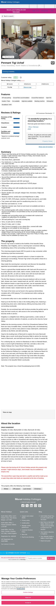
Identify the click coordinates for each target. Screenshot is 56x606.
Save (53, 63)
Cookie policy (26, 523)
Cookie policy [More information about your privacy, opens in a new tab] (21, 588)
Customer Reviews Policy (27, 530)
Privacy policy (26, 520)
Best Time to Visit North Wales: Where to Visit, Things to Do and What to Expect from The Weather (47, 525)
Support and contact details (27, 516)
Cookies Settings (28, 592)
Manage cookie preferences (26, 526)
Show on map (27, 87)
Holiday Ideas (44, 10)
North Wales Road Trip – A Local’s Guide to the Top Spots (48, 517)
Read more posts (45, 541)
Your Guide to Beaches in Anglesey (47, 533)
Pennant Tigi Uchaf (12, 62)
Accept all (28, 602)
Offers (52, 10)
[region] (28, 590)
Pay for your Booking (28, 537)
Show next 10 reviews (46, 147)
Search (52, 558)
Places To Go (35, 10)
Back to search (8, 16)
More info (24, 534)
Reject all (28, 597)
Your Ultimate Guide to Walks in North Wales (47, 537)
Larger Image (8, 56)
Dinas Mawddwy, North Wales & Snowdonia (21, 65)
